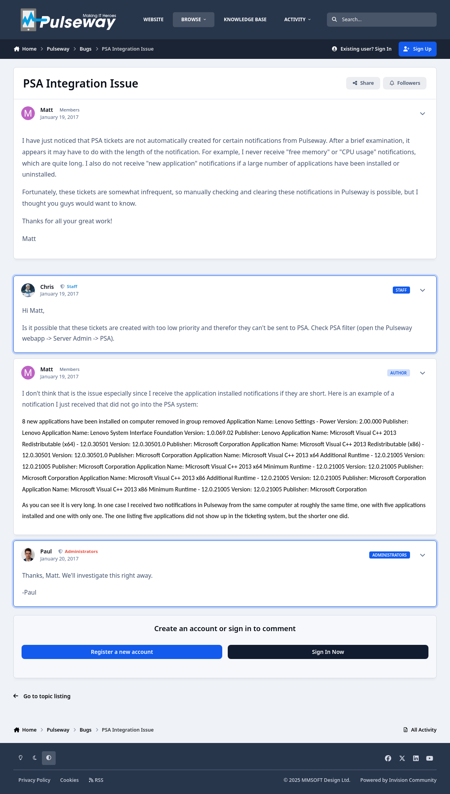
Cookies (69, 780)
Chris (47, 286)
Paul (46, 551)
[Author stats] (422, 113)
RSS (96, 780)
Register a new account (122, 651)
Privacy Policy (34, 780)
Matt (46, 109)
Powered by (398, 780)
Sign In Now (328, 651)
